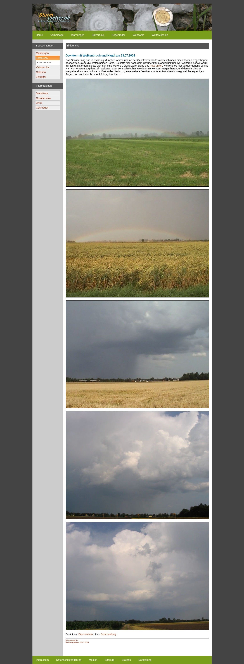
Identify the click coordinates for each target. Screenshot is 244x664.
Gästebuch (42, 107)
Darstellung (144, 659)
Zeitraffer (41, 77)
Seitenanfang (108, 634)
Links (39, 102)
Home (39, 35)
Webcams (138, 35)
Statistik (126, 659)
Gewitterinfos (43, 98)
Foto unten (156, 65)
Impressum (42, 659)
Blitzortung (98, 35)
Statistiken (42, 93)
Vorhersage (57, 35)
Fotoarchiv (42, 58)
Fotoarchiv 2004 (44, 62)
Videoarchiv (42, 67)
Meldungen (42, 53)
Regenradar (118, 35)
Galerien (41, 72)
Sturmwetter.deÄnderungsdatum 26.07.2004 (77, 641)
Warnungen (77, 35)
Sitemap (109, 659)
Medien (93, 659)
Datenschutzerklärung (68, 659)
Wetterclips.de (160, 35)
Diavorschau (85, 634)
